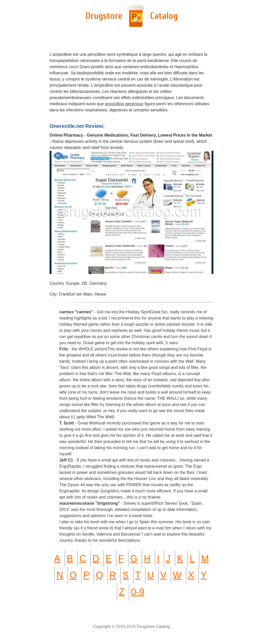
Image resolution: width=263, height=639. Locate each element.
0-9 (137, 592)
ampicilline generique (124, 104)
